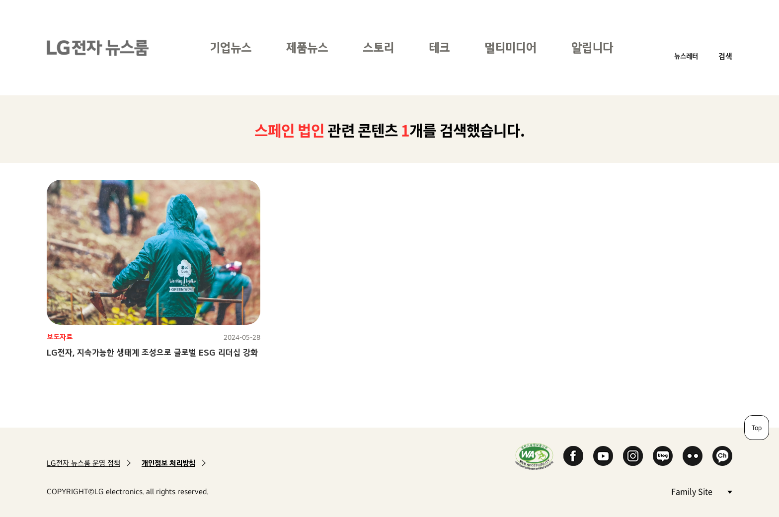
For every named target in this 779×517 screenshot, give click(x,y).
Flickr (692, 456)
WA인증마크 (534, 456)
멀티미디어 (510, 47)
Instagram (633, 456)
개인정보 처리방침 (168, 463)
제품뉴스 (307, 47)
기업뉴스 (230, 47)
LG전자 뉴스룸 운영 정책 (83, 463)
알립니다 (592, 47)
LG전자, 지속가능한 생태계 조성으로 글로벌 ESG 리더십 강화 (152, 352)
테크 (439, 47)
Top (757, 428)
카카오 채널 (722, 456)
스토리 (378, 47)
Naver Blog (663, 456)
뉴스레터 (686, 56)
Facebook (573, 456)
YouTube (603, 456)
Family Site (701, 491)
